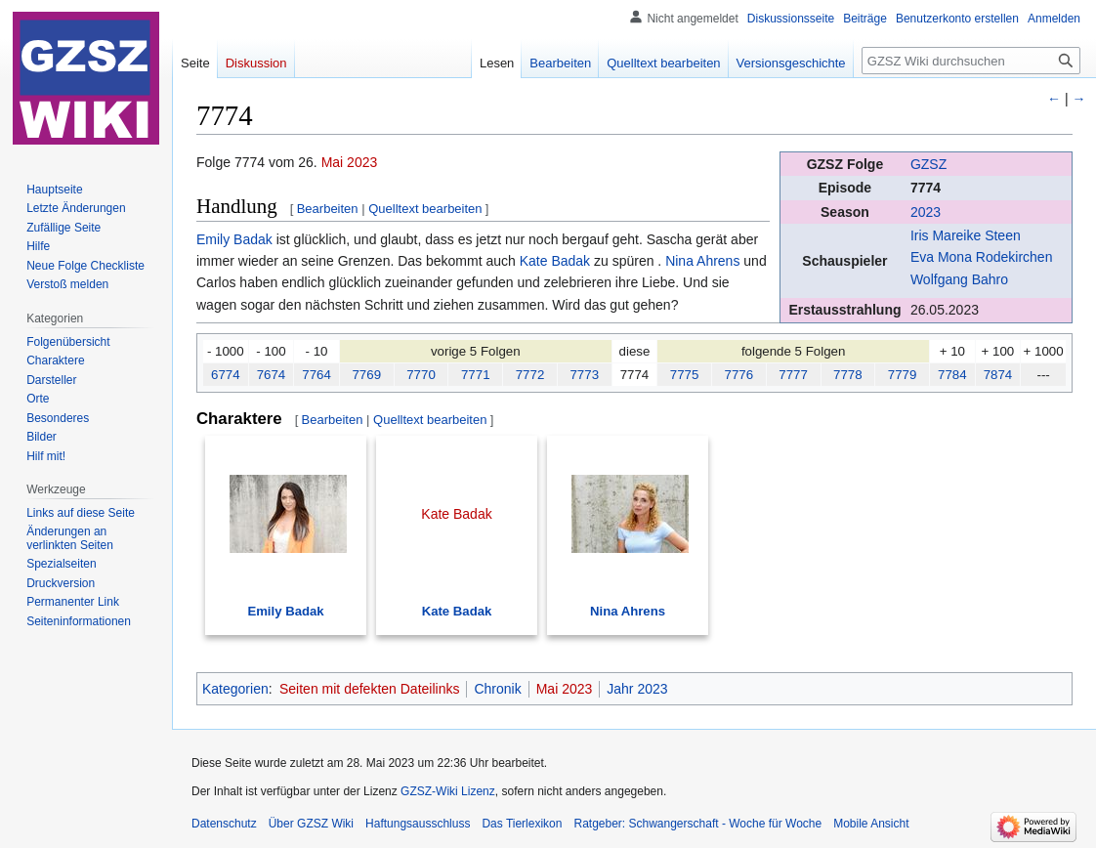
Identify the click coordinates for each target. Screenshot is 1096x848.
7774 (925, 187)
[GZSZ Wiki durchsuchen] (971, 60)
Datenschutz (224, 823)
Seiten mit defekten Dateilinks (369, 689)
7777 (793, 374)
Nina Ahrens (702, 261)
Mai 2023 (349, 162)
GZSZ (928, 164)
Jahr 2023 (637, 689)
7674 (271, 374)
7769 (366, 374)
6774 (225, 374)
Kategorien (235, 689)
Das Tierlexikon (522, 823)
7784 (952, 374)
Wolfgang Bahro (959, 279)
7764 (316, 374)
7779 (902, 374)
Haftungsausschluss (417, 823)
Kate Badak (555, 261)
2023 (925, 212)
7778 (848, 374)
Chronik (497, 689)
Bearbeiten (327, 208)
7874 (998, 374)
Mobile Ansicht (870, 823)
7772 (530, 374)
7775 (684, 374)
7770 (421, 374)
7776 (739, 374)
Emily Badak (234, 239)
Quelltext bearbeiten (425, 208)
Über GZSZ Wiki (311, 823)
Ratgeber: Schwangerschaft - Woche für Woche (697, 823)
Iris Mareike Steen (965, 235)
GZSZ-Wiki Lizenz (447, 791)
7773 (584, 374)
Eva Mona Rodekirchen (981, 257)
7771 (475, 374)
